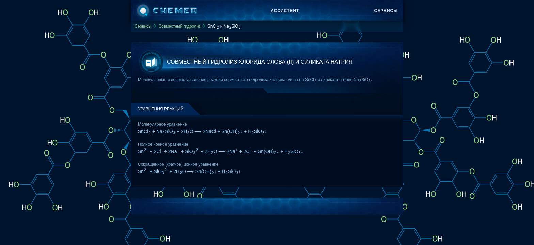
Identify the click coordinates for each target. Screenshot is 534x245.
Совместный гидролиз (179, 26)
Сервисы (386, 10)
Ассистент (285, 10)
